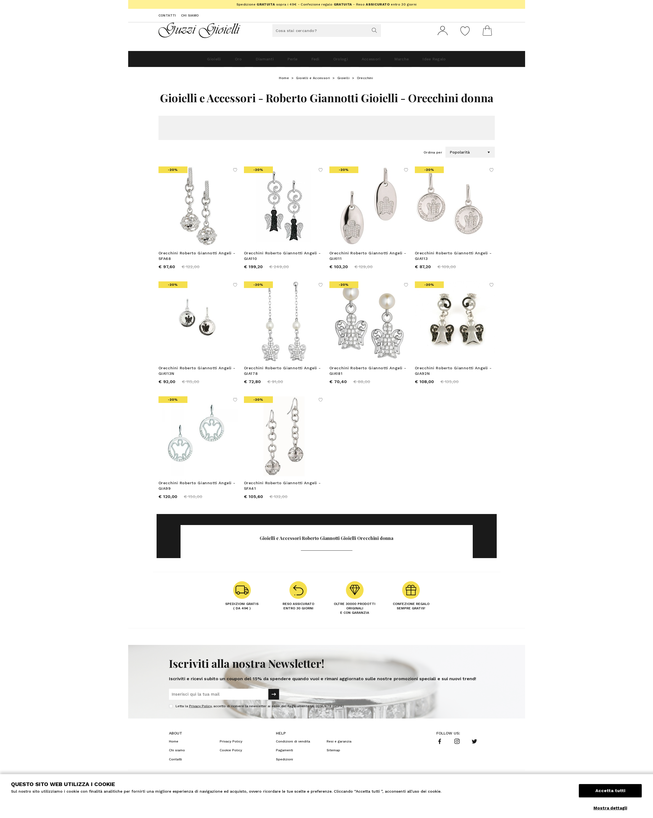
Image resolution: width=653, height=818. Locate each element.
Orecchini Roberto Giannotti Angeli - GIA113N (196, 375)
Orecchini (365, 80)
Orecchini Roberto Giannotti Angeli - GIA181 (367, 375)
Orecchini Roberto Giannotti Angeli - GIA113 (453, 258)
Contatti (167, 15)
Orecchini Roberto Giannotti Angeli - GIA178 (282, 375)
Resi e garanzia (339, 749)
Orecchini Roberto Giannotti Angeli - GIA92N (453, 375)
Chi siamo (190, 15)
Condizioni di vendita (293, 749)
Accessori (383, 61)
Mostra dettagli (610, 808)
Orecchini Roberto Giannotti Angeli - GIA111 (367, 258)
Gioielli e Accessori (313, 80)
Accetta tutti (610, 795)
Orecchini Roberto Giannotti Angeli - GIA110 (282, 258)
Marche (422, 61)
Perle (283, 61)
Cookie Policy (231, 758)
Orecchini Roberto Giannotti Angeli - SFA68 (196, 258)
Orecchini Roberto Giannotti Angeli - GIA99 (196, 492)
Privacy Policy (200, 714)
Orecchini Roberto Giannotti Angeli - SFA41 (282, 492)
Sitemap (333, 758)
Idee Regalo (462, 61)
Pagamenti (284, 758)
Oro (215, 61)
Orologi (345, 61)
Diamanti (248, 61)
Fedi (313, 61)
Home (284, 80)
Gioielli (184, 61)
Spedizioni (284, 767)
